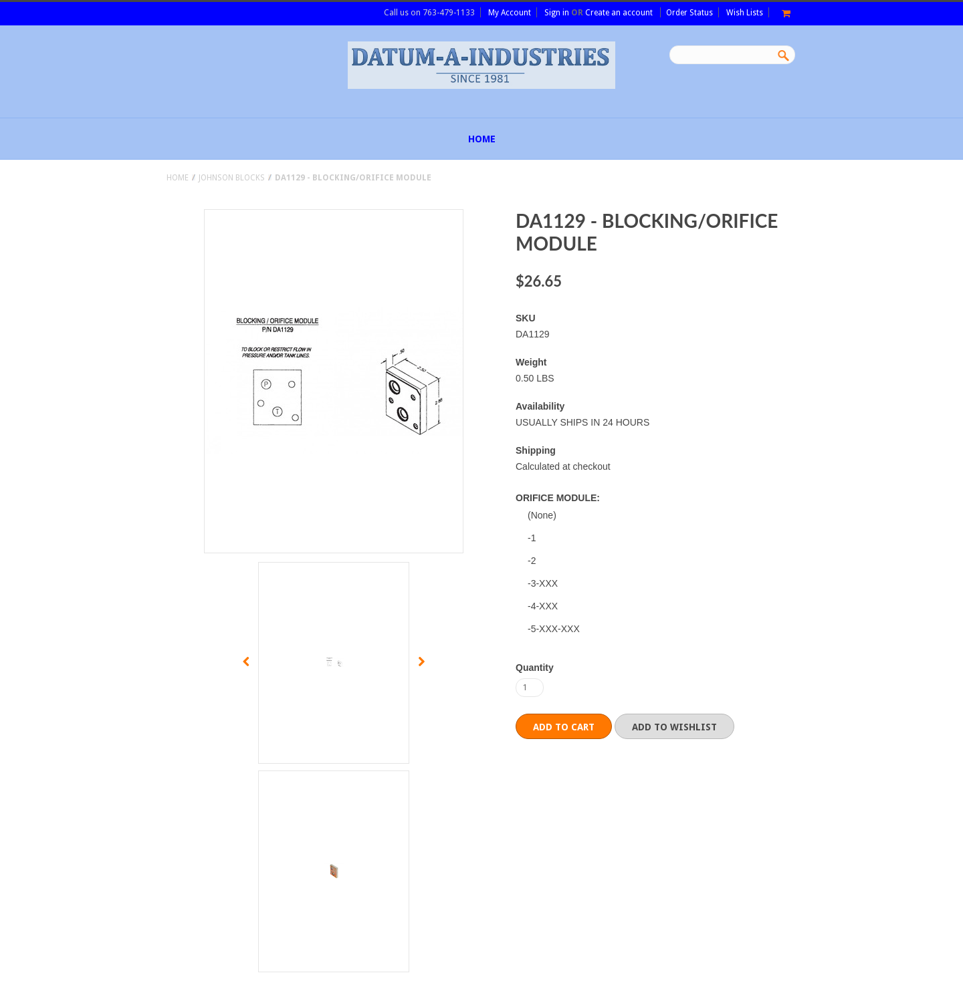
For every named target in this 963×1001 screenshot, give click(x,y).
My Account (509, 12)
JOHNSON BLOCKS (232, 177)
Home (178, 177)
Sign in (556, 12)
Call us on (429, 12)
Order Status (689, 12)
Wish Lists (744, 12)
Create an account (619, 12)
